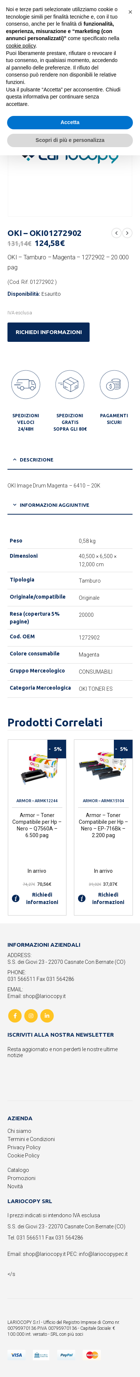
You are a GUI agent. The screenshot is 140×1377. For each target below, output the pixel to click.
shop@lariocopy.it (44, 1254)
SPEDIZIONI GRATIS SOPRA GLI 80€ (70, 422)
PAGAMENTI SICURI (114, 419)
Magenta (89, 655)
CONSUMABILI (96, 672)
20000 (86, 615)
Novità (15, 1186)
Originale (89, 598)
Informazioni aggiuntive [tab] (54, 505)
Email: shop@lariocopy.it (36, 996)
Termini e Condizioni (31, 1139)
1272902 (89, 638)
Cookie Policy (23, 1156)
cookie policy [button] (20, 46)
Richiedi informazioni (35, 898)
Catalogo (18, 1170)
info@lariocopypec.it (103, 1254)
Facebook (15, 1016)
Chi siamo (19, 1131)
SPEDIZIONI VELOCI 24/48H (25, 422)
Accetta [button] (70, 122)
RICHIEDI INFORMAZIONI (49, 332)
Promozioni (21, 1178)
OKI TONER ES (96, 689)
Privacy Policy (24, 1147)
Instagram (31, 1016)
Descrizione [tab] (36, 459)
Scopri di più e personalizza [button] (69, 140)
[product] (37, 768)
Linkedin (47, 1016)
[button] (130, 12)
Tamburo (90, 581)
